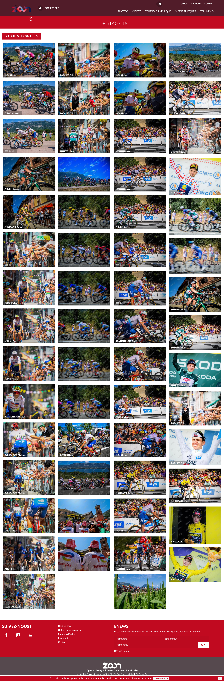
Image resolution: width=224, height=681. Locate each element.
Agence (183, 4)
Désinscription (121, 651)
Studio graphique (158, 11)
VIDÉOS (136, 11)
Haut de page (64, 626)
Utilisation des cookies (69, 631)
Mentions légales (66, 635)
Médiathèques (185, 11)
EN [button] (159, 4)
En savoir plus (161, 678)
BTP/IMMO (207, 11)
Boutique (196, 4)
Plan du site (64, 639)
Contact (62, 643)
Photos (122, 11)
